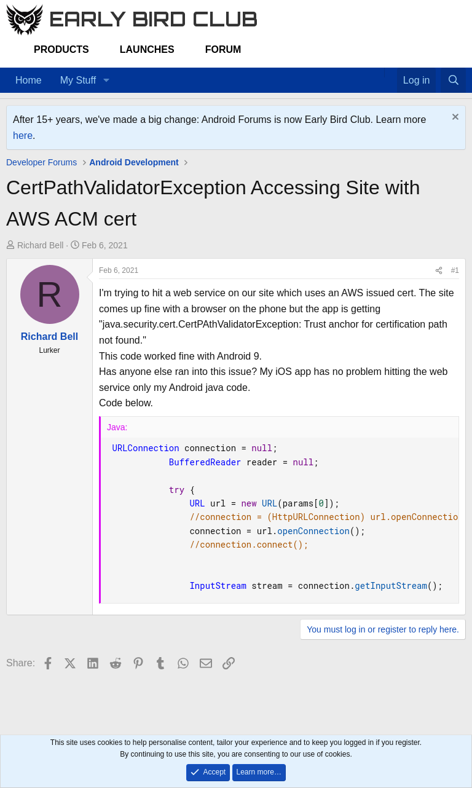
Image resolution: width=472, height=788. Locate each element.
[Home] (378, 72)
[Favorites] (390, 72)
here (23, 135)
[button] (106, 80)
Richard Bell (40, 245)
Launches (147, 49)
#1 (455, 270)
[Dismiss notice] (454, 118)
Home (28, 80)
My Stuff (78, 80)
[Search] (453, 80)
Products (61, 49)
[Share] (439, 270)
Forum (223, 49)
